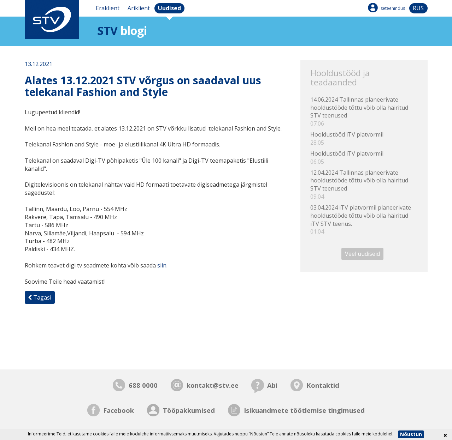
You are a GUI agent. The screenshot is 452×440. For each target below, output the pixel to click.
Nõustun (411, 434)
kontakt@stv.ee (213, 385)
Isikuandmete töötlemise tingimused (304, 410)
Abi (272, 385)
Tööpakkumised (189, 410)
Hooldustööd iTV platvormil (363, 139)
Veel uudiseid (362, 254)
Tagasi (39, 297)
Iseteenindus (392, 8)
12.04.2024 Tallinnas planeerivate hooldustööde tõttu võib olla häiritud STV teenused (363, 185)
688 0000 (143, 385)
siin (161, 265)
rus (418, 8)
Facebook (118, 410)
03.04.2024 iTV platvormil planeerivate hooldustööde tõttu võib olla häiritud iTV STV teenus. (363, 220)
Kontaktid (322, 385)
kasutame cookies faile (95, 434)
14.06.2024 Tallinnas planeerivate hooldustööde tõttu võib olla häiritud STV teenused (363, 112)
